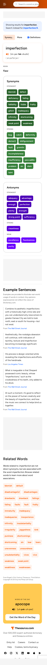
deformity (30, 135)
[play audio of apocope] (13, 609)
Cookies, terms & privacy (26, 647)
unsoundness (26, 548)
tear (29, 542)
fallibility (12, 104)
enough (12, 204)
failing (25, 98)
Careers (21, 642)
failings (35, 498)
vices (26, 555)
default (19, 485)
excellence (13, 240)
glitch (11, 111)
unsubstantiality (12, 555)
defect (23, 92)
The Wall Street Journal (17, 328)
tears (38, 542)
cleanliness (13, 228)
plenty (11, 210)
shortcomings (23, 536)
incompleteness (15, 153)
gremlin (20, 147)
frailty (33, 104)
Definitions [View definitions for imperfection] (35, 37)
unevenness (10, 548)
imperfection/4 (30, 28)
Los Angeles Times (15, 364)
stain (29, 166)
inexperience (27, 517)
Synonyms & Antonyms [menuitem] (10, 37)
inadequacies (11, 517)
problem (12, 166)
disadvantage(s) (12, 492)
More (19, 37)
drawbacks (10, 498)
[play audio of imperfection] (7, 54)
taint (10, 172)
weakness (27, 123)
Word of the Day (22, 599)
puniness (9, 536)
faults (17, 504)
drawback (23, 498)
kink (36, 529)
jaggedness (24, 529)
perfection (25, 204)
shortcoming (27, 117)
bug (10, 135)
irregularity (10, 529)
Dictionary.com (42, 4)
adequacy (12, 198)
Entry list (11, 642)
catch (19, 135)
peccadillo (30, 160)
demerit (12, 141)
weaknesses (24, 567)
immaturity (10, 511)
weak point (13, 123)
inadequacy (23, 111)
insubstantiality (24, 523)
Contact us (33, 642)
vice (35, 555)
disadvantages (30, 492)
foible (23, 104)
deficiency (13, 98)
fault (10, 147)
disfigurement (26, 141)
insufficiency (14, 160)
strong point (14, 217)
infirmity (12, 117)
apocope (22, 604)
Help (9, 647)
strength (23, 210)
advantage (27, 198)
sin (21, 166)
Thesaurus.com (9, 4)
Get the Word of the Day (23, 617)
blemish (12, 92)
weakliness (10, 567)
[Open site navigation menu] (4, 4)
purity (11, 246)
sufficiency (29, 217)
